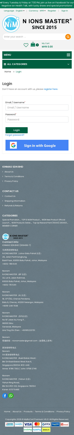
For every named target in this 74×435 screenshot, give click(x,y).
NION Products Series (21, 222)
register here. (51, 89)
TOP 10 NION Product (31, 219)
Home (8, 71)
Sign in (64, 11)
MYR (43, 10)
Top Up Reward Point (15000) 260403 (50, 222)
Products (28, 412)
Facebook (5, 395)
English (20, 10)
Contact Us (10, 196)
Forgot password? (15, 134)
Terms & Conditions (14, 176)
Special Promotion (10, 219)
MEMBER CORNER (10, 225)
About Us (9, 171)
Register (52, 11)
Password (11, 114)
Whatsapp (11, 395)
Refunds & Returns (14, 205)
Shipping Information (15, 200)
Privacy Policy (11, 181)
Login (18, 71)
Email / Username (15, 102)
